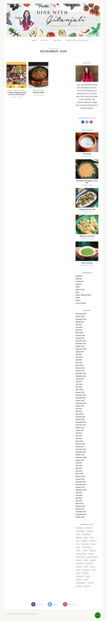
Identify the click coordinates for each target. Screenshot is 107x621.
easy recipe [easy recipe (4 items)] (87, 547)
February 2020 (80, 476)
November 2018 (81, 514)
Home (34, 40)
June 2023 (79, 384)
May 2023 (79, 387)
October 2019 (80, 487)
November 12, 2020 (16, 97)
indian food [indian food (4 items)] (80, 557)
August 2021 (80, 430)
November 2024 (81, 343)
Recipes (43, 40)
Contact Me (70, 40)
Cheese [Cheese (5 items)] (79, 537)
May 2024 (79, 360)
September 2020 (81, 457)
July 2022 (79, 408)
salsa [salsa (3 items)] (78, 573)
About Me (57, 40)
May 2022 (79, 411)
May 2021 (79, 438)
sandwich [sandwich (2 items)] (79, 576)
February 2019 (80, 506)
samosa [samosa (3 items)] (85, 573)
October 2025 (80, 316)
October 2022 (80, 400)
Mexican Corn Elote (87, 236)
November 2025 (81, 314)
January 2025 (80, 338)
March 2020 (79, 474)
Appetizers (79, 276)
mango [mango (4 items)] (92, 560)
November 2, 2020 (38, 95)
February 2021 (80, 444)
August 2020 (80, 460)
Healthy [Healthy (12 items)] (93, 550)
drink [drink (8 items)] (78, 547)
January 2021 (80, 446)
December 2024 (81, 341)
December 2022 (81, 395)
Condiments (79, 281)
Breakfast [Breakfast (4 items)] (86, 534)
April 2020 (79, 471)
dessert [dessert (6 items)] (84, 541)
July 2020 (79, 463)
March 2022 (79, 414)
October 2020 (80, 455)
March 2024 (79, 365)
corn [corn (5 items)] (86, 537)
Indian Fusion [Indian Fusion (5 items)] (92, 557)
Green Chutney (87, 263)
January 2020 (80, 479)
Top (97, 615)
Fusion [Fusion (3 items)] (84, 550)
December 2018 (81, 511)
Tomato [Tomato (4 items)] (79, 586)
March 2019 (79, 503)
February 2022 (80, 417)
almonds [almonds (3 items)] (79, 528)
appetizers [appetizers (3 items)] (80, 531)
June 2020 (79, 465)
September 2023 (81, 376)
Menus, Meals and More (16, 90)
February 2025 (80, 335)
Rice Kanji (87, 154)
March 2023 (79, 389)
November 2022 (81, 398)
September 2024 (81, 349)
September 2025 (81, 319)
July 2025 (79, 324)
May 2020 (79, 468)
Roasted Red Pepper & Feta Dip (86, 182)
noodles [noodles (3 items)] (90, 563)
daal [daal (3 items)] (91, 537)
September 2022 (81, 403)
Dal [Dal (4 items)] (77, 541)
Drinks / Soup (80, 289)
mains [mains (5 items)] (86, 560)
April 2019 (79, 501)
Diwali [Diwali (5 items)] (93, 544)
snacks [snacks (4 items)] (79, 579)
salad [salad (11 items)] (94, 570)
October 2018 (80, 517)
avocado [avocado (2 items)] (90, 531)
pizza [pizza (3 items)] (78, 570)
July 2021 (79, 433)
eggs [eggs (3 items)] (78, 550)
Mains (77, 292)
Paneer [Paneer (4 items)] (79, 566)
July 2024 (79, 354)
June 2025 (79, 327)
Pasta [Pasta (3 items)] (92, 566)
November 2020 (81, 452)
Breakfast (79, 279)
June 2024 (79, 357)
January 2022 (80, 419)
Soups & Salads (38, 90)
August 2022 (80, 406)
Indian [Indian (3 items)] (91, 553)
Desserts (78, 284)
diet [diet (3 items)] (77, 544)
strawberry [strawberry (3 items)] (80, 583)
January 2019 (80, 509)
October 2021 (80, 427)
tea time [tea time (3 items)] (91, 583)
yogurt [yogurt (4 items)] (87, 586)
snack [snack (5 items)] (88, 576)
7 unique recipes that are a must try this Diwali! (16, 93)
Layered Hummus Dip (87, 209)
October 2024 (80, 346)
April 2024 (79, 362)
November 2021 (81, 425)
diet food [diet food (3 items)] (85, 544)
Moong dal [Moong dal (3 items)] (80, 563)
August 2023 (80, 379)
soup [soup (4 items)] (86, 579)
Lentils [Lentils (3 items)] (79, 560)
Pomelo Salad (38, 92)
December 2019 (81, 482)
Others (78, 298)
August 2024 (80, 352)
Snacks (78, 300)
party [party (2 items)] (86, 566)
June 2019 (79, 495)
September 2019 (81, 490)
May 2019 (79, 498)
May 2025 (79, 330)
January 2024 (80, 370)
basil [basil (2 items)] (78, 534)
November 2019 (81, 484)
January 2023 (80, 392)
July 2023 (79, 381)
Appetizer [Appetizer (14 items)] (88, 528)
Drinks (78, 287)
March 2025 (79, 333)
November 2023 (81, 373)
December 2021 (81, 422)
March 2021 (79, 441)
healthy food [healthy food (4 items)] (81, 553)
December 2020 (81, 449)
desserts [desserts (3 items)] (93, 541)
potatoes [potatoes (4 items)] (85, 570)
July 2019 (79, 492)
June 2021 (79, 436)
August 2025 (80, 322)
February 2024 (80, 368)
